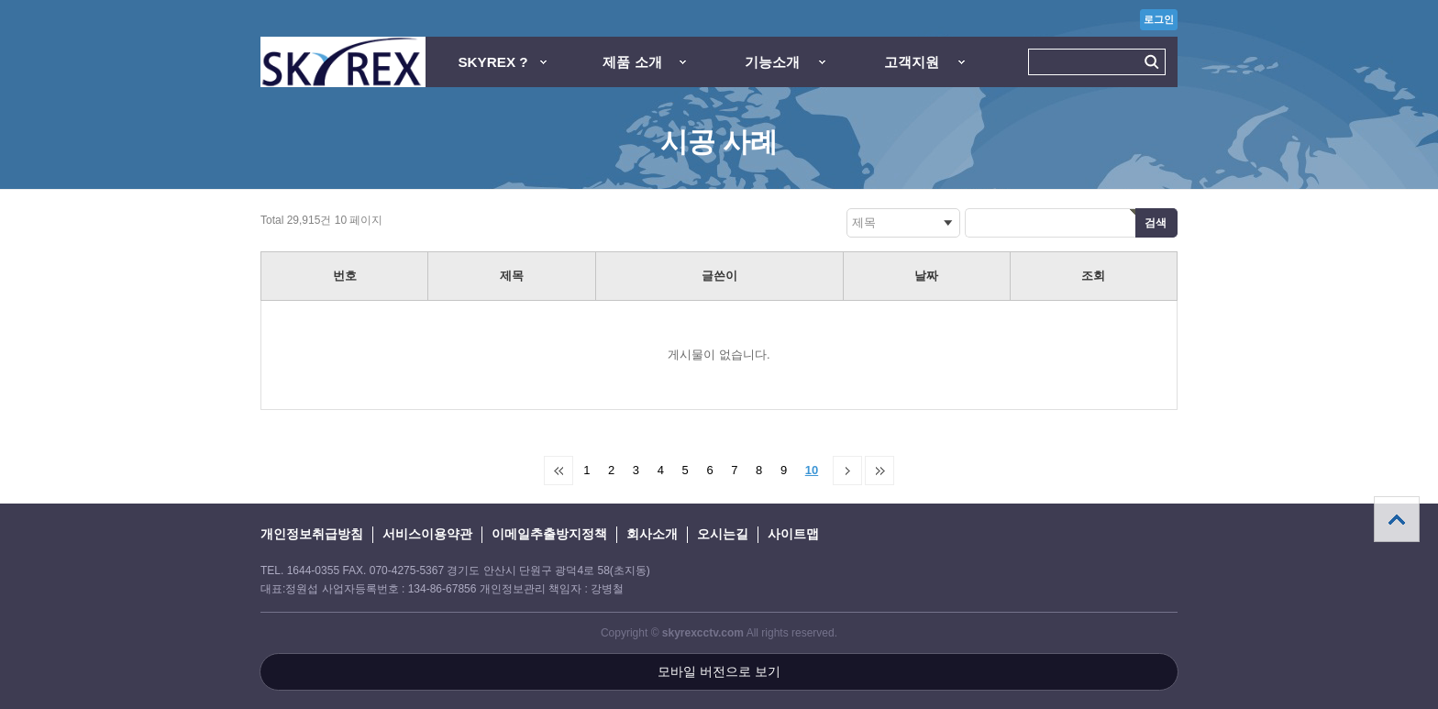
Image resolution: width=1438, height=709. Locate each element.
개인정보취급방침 (311, 533)
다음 (847, 470)
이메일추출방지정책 (549, 533)
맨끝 (879, 470)
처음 (558, 470)
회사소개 (652, 533)
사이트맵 (793, 533)
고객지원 (911, 62)
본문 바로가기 (0, 0)
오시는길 (722, 533)
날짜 (926, 275)
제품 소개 (632, 62)
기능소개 (772, 62)
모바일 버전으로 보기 (719, 671)
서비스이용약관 (427, 533)
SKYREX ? (492, 62)
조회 (1093, 275)
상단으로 (1397, 519)
